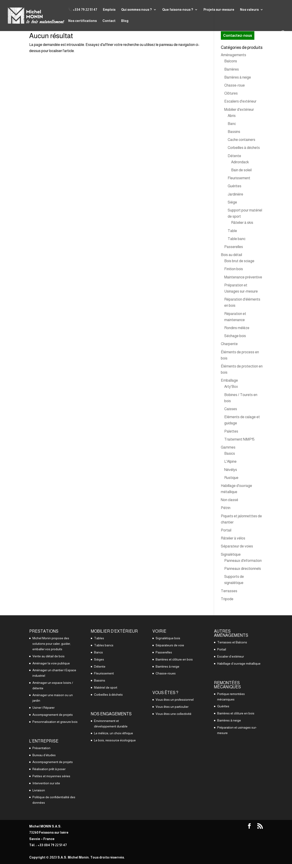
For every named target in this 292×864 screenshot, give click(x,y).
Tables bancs (103, 645)
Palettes (231, 431)
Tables (99, 638)
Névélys (230, 470)
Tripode (227, 599)
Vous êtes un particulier (172, 706)
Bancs (98, 652)
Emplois (109, 9)
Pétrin (225, 508)
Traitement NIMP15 (239, 439)
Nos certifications (82, 21)
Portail (226, 530)
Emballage (229, 380)
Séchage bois (235, 336)
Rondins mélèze (236, 328)
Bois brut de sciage (239, 261)
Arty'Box (231, 386)
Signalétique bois (168, 638)
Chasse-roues (166, 673)
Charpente (229, 344)
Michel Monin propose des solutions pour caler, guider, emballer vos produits (51, 643)
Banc (232, 124)
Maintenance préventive (243, 277)
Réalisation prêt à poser (48, 769)
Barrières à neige (237, 77)
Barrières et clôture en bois (174, 659)
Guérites (234, 186)
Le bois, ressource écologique (115, 740)
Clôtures (231, 93)
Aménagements (233, 55)
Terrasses (229, 591)
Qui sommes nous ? (136, 9)
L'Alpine (230, 461)
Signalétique (231, 554)
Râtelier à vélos (233, 538)
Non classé (229, 500)
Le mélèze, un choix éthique (113, 733)
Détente (234, 156)
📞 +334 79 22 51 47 (82, 9)
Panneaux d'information (243, 561)
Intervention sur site (46, 783)
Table (232, 231)
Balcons (230, 61)
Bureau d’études (44, 755)
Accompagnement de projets (52, 714)
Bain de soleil (241, 170)
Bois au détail (231, 255)
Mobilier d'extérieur (239, 109)
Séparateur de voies (237, 546)
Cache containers (241, 140)
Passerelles (233, 247)
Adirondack (240, 162)
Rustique (231, 478)
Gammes (228, 447)
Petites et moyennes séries (51, 776)
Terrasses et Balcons (232, 642)
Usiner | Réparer (43, 707)
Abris (232, 116)
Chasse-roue (234, 85)
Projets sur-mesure (218, 9)
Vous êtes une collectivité (173, 714)
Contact (108, 21)
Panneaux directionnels (242, 569)
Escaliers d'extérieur (240, 101)
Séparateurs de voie (170, 645)
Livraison (38, 790)
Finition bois (233, 269)
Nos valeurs (249, 9)
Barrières (231, 69)
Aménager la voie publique (51, 663)
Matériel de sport (105, 687)
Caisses (230, 409)
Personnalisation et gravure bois (55, 722)
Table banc (236, 239)
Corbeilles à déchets (244, 148)
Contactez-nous (237, 35)
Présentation (41, 748)
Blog (124, 21)
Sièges (99, 659)
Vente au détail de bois (48, 656)
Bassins (234, 132)
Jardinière (235, 194)
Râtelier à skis (242, 223)
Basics (229, 453)
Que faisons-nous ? (177, 9)
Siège (232, 202)
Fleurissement (239, 178)
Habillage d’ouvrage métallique (239, 663)
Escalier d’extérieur (230, 656)
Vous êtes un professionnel (175, 699)
